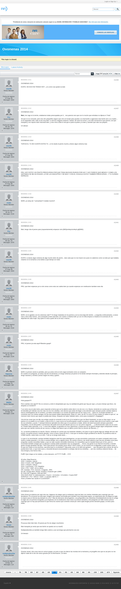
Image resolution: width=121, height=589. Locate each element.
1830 (101, 572)
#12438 (116, 137)
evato (9, 203)
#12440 (116, 194)
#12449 (116, 516)
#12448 (116, 487)
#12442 (116, 251)
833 (72, 572)
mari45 (8, 89)
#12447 (116, 393)
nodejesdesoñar (9, 496)
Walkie (8, 402)
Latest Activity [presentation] (17, 67)
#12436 (116, 80)
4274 (108, 572)
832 (66, 572)
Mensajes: (6, 100)
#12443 (116, 279)
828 (43, 572)
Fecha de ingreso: (9, 96)
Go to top (115, 583)
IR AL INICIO (105, 583)
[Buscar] (104, 9)
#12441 (116, 222)
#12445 (116, 336)
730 (20, 572)
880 (83, 572)
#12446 (116, 365)
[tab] (17, 67)
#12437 (116, 108)
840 (77, 572)
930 (89, 572)
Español (7, 583)
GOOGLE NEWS (95, 583)
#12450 (116, 544)
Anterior (8, 572)
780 (26, 572)
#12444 (116, 308)
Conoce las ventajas (105, 32)
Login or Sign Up (111, 1)
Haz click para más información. (98, 22)
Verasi (8, 525)
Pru (8, 117)
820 (31, 572)
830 (54, 572)
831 (60, 572)
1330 (95, 572)
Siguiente (116, 572)
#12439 (116, 165)
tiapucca (9, 374)
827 (37, 572)
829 (49, 572)
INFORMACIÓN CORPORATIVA (78, 583)
